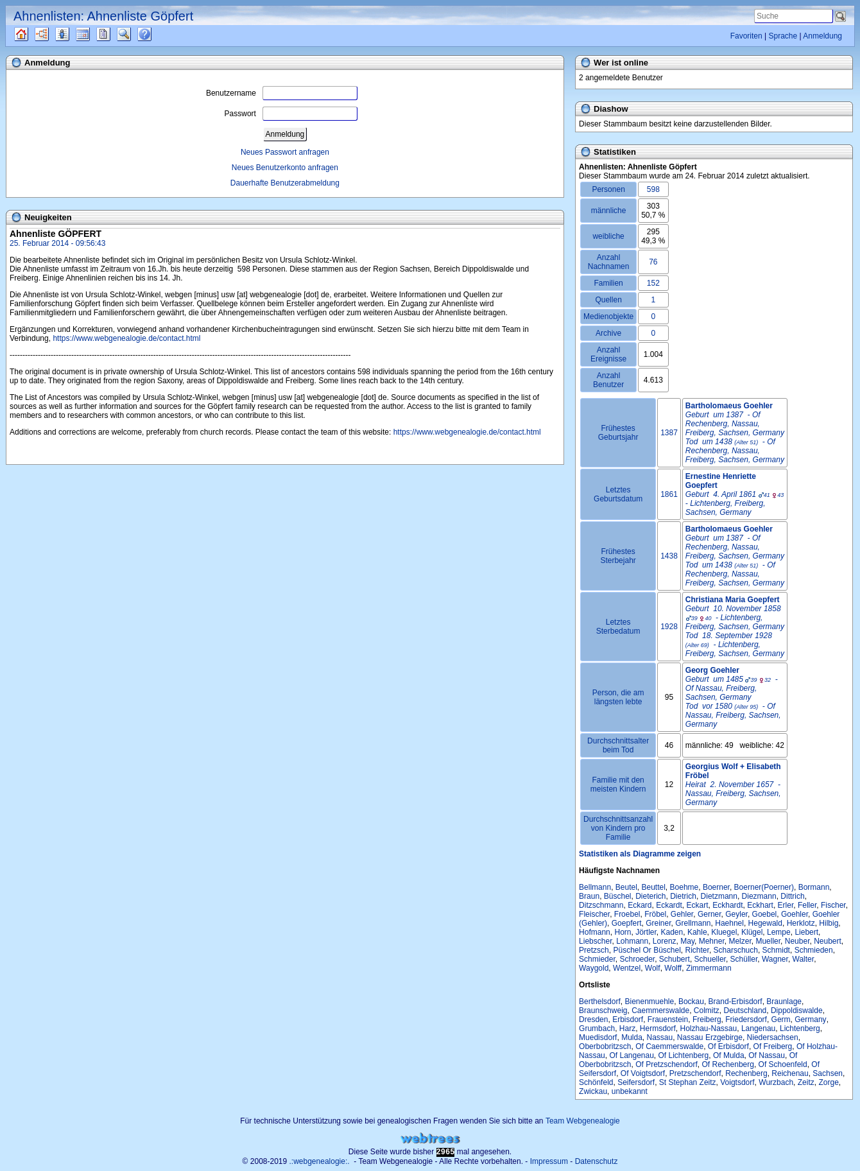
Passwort (291, 114)
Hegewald (765, 923)
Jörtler (646, 932)
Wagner (775, 959)
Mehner (712, 941)
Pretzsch (594, 950)
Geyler (736, 914)
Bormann (814, 887)
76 (653, 261)
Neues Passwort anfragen (285, 152)
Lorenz (664, 941)
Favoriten (746, 35)
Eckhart (760, 905)
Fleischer (594, 914)
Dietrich (683, 896)
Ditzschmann (601, 905)
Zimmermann (709, 968)
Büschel (618, 896)
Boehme (684, 887)
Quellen (32, 34)
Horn (622, 932)
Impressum (549, 1161)
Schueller (710, 959)
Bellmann (595, 887)
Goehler (794, 914)
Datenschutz (596, 1161)
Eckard (639, 905)
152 (653, 283)
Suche (134, 34)
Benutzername (281, 93)
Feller (807, 905)
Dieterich (650, 896)
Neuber (797, 941)
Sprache (782, 35)
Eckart (698, 905)
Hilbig (828, 923)
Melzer (739, 941)
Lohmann (632, 941)
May (687, 941)
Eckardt (669, 905)
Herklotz (801, 923)
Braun (589, 896)
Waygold (593, 968)
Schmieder (597, 959)
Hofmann (594, 932)
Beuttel (654, 887)
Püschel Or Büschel (646, 950)
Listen (72, 34)
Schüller (744, 959)
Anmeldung (822, 35)
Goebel (764, 914)
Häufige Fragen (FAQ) (156, 34)
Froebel (627, 914)
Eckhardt (727, 905)
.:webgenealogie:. (319, 1161)
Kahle (697, 932)
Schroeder (637, 959)
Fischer (833, 905)
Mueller (767, 941)
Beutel (626, 887)
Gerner (709, 914)
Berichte (114, 34)
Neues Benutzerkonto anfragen (285, 167)
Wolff (673, 968)
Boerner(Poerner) (764, 887)
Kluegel (724, 932)
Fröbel (655, 914)
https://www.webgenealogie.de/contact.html (126, 338)
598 (653, 189)
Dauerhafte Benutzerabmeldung (285, 182)
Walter (803, 959)
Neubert (827, 941)
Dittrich (792, 896)
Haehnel (729, 923)
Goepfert (627, 923)
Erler (786, 905)
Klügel (751, 932)
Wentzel (627, 968)
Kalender (94, 34)
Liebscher (595, 941)
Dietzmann (719, 896)
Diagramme (53, 34)
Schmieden (814, 950)
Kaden (672, 932)
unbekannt (630, 1091)
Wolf (652, 968)
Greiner (658, 923)
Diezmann (759, 896)
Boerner (716, 887)
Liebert (806, 932)
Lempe (779, 932)
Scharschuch (736, 950)
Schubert (674, 959)
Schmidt (776, 950)
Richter (697, 950)
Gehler (682, 914)
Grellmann (692, 923)
